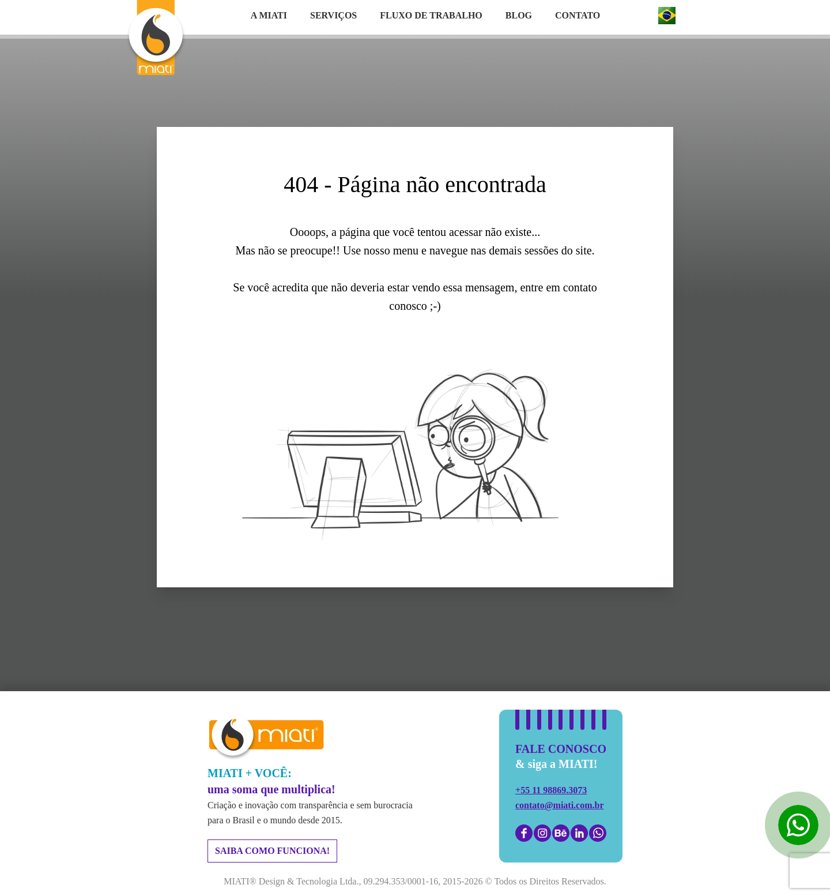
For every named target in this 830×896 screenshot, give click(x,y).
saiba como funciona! (272, 851)
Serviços (333, 15)
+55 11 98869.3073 (551, 790)
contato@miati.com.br (559, 805)
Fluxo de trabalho (431, 15)
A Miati (269, 15)
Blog (518, 15)
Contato (577, 15)
